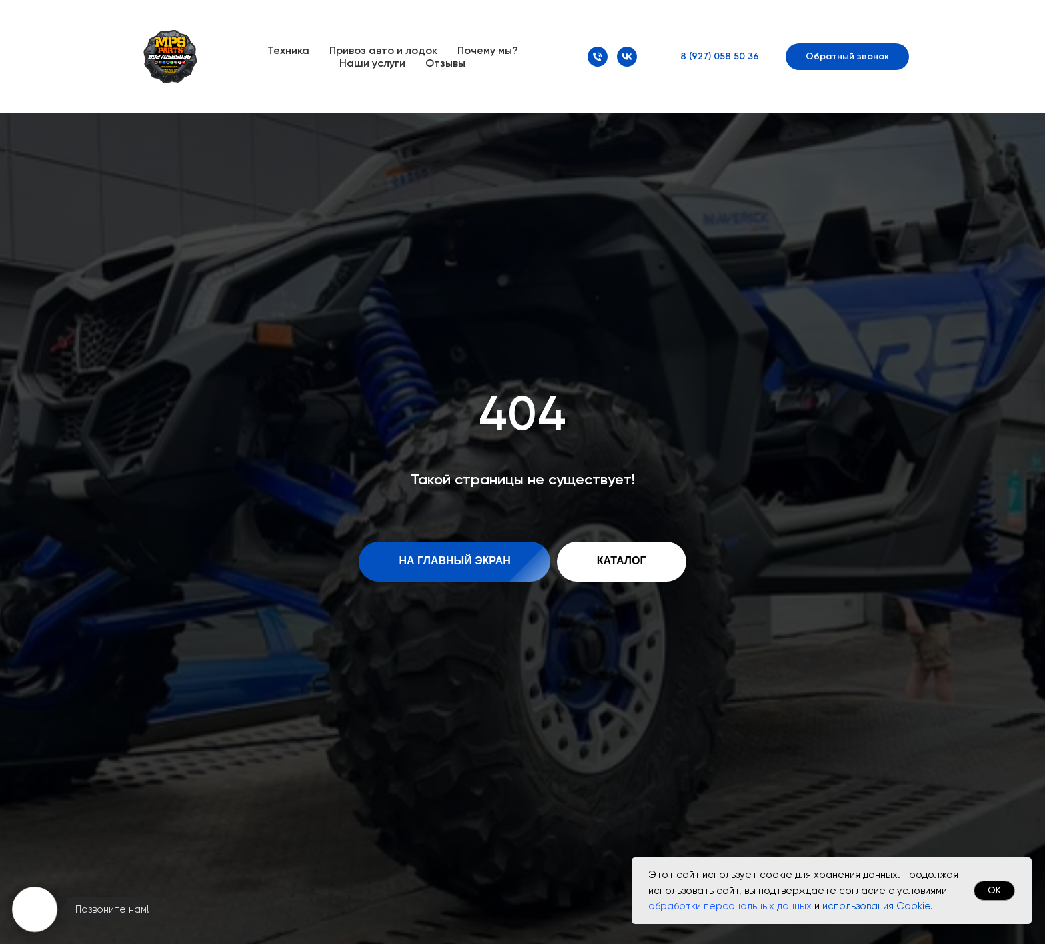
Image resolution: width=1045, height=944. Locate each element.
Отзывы (445, 63)
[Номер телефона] (598, 57)
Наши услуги (372, 63)
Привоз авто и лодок (383, 50)
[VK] (627, 57)
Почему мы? (487, 50)
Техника (288, 50)
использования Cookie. (877, 906)
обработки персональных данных (730, 906)
